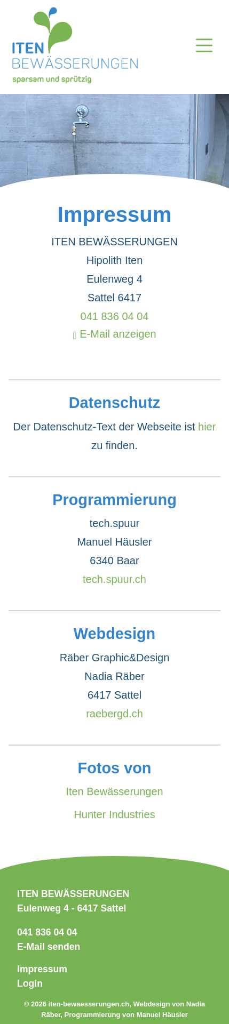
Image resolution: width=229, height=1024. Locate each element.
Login (30, 983)
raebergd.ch (114, 713)
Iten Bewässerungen (114, 791)
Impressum (42, 969)
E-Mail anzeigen (114, 334)
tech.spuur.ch (114, 579)
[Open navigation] (204, 47)
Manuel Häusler (162, 1015)
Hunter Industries (114, 814)
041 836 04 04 (115, 316)
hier (207, 427)
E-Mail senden (48, 946)
